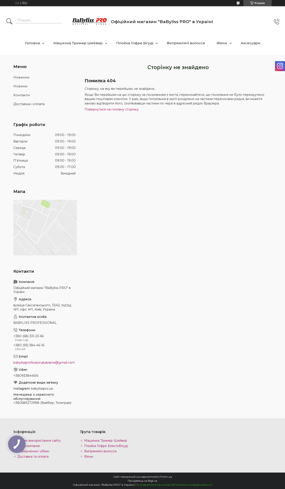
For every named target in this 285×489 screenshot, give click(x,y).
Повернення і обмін (33, 451)
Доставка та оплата (33, 457)
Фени (222, 43)
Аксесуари (250, 43)
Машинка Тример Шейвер (78, 43)
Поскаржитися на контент (154, 484)
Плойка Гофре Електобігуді (106, 446)
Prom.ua (166, 476)
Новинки (21, 77)
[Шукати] (9, 22)
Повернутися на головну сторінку (112, 109)
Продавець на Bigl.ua (142, 480)
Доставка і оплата (29, 104)
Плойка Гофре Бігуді (134, 43)
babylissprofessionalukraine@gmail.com (44, 363)
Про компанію (28, 446)
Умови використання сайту (39, 441)
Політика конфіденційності (193, 484)
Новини (20, 86)
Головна (32, 43)
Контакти (21, 95)
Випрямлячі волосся (186, 43)
